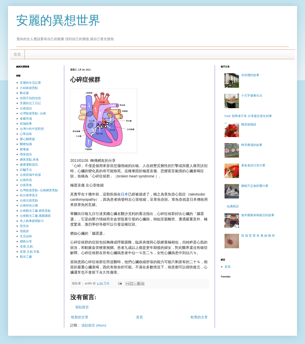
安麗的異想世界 (58, 20)
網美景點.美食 (29, 159)
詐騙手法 (26, 169)
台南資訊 (26, 108)
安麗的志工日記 (30, 103)
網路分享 (26, 241)
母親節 (24, 231)
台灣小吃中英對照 (32, 128)
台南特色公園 (29, 205)
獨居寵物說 (248, 124)
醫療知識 (26, 144)
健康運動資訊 (29, 164)
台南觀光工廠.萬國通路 (35, 215)
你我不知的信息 (30, 98)
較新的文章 (79, 317)
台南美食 (26, 185)
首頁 (17, 54)
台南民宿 (26, 180)
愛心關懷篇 (27, 139)
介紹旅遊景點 (29, 88)
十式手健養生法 (251, 95)
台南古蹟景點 (29, 200)
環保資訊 (26, 154)
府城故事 (26, 123)
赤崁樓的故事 (250, 75)
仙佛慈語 (233, 206)
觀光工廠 (26, 256)
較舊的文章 (199, 317)
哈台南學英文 (29, 195)
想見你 (24, 226)
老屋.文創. (27, 246)
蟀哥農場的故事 (251, 145)
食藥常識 (26, 118)
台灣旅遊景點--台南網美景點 (39, 190)
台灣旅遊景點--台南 (33, 113)
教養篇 (24, 149)
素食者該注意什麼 (253, 165)
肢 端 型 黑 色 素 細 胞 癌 (258, 235)
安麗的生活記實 (30, 82)
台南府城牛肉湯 (30, 174)
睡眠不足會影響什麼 (254, 185)
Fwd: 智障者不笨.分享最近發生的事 (248, 116)
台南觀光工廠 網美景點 (35, 210)
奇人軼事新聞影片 (32, 221)
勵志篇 (24, 93)
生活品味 (26, 236)
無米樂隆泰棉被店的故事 (257, 215)
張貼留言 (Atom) (93, 325)
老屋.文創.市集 (30, 251)
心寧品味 (26, 133)
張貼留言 (82, 307)
